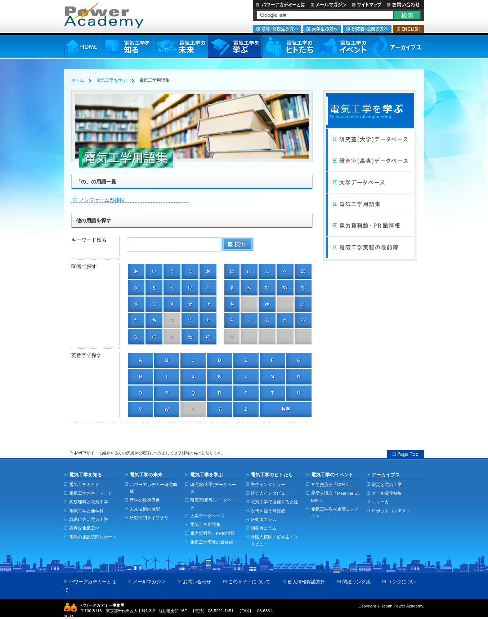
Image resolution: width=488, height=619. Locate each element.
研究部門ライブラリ (149, 517)
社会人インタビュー (270, 493)
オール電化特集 (387, 493)
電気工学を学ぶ (235, 46)
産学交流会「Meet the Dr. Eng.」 (335, 496)
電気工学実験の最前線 (370, 247)
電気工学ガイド (84, 484)
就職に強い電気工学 (88, 519)
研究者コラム (264, 519)
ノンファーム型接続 (102, 200)
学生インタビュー (268, 484)
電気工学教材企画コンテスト (335, 512)
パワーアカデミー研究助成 (153, 488)
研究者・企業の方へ (367, 29)
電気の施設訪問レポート (93, 536)
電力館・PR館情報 (370, 226)
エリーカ (380, 501)
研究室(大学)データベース (213, 488)
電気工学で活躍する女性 (274, 501)
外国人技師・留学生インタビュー (274, 540)
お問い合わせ (404, 4)
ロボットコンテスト (391, 510)
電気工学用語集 (370, 204)
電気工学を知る (127, 46)
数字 (285, 409)
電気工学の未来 (181, 46)
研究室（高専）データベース (370, 161)
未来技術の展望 (145, 509)
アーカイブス (397, 46)
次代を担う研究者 (268, 510)
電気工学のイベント (343, 46)
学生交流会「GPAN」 (332, 484)
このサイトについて (249, 581)
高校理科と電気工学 (88, 501)
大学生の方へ (322, 29)
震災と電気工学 (387, 484)
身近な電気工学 (84, 528)
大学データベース (370, 182)
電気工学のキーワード (90, 493)
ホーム (77, 80)
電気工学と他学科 (86, 510)
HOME (82, 46)
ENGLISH (408, 29)
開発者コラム (264, 528)
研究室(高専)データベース (213, 503)
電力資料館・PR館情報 (212, 533)
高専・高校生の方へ (277, 29)
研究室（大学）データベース (370, 139)
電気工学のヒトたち (289, 46)
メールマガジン (328, 4)
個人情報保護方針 (306, 581)
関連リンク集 (357, 581)
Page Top (405, 454)
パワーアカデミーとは (280, 4)
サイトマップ (366, 4)
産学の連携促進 (145, 500)
